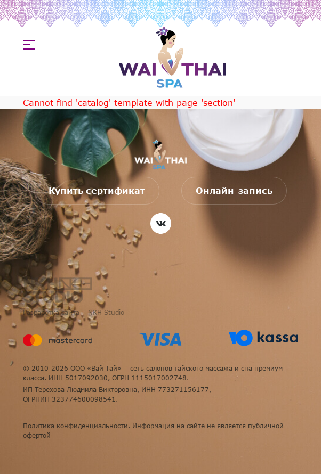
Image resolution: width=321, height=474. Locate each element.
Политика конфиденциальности (75, 425)
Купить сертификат (97, 190)
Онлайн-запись (234, 190)
